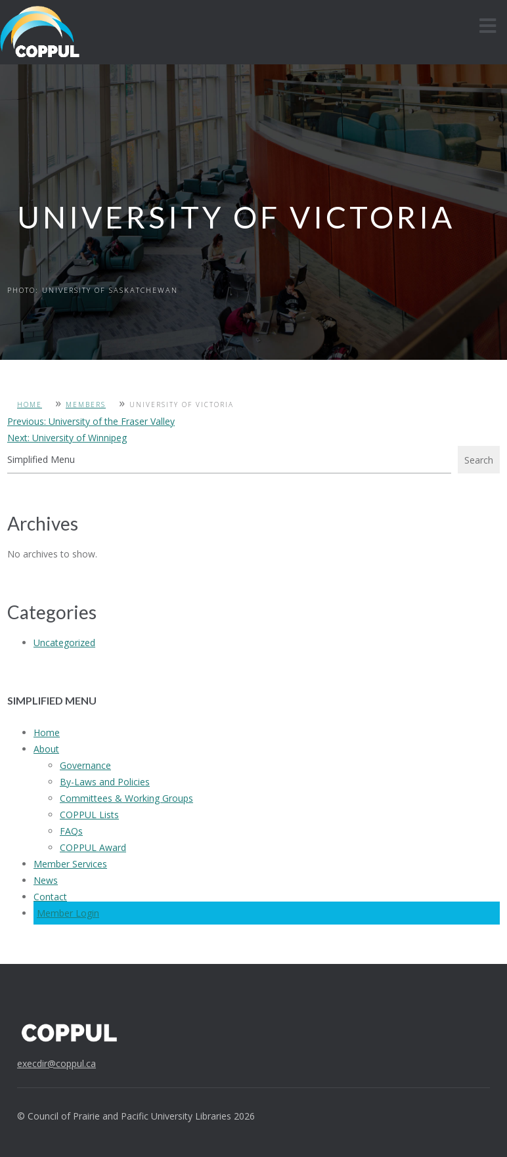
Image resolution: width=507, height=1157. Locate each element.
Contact (50, 896)
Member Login (68, 913)
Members (86, 404)
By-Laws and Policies (105, 781)
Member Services (70, 864)
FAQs (71, 831)
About (46, 749)
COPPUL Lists (89, 814)
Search (478, 460)
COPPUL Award (93, 847)
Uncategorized (64, 642)
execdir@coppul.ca (56, 1063)
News (45, 880)
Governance (85, 765)
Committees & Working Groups (126, 798)
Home (29, 404)
